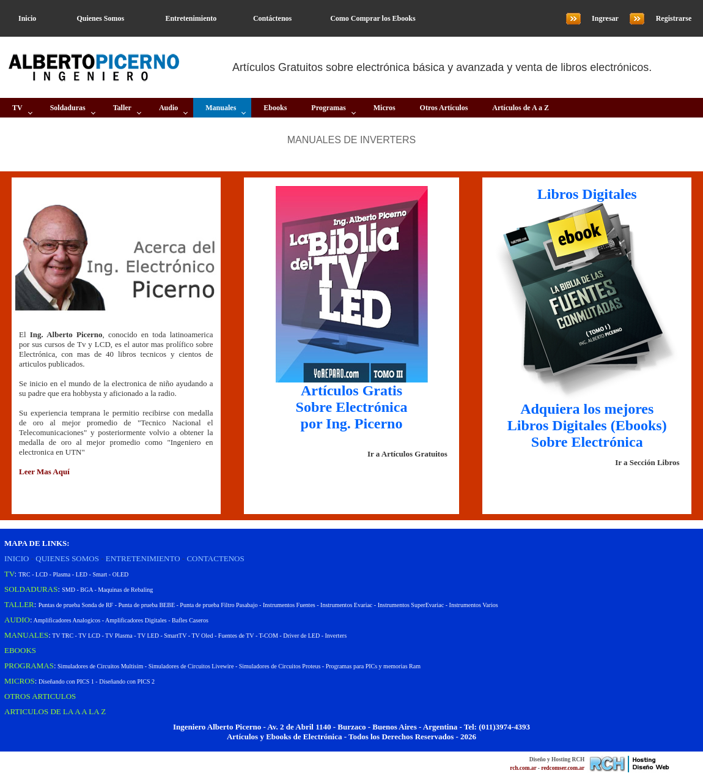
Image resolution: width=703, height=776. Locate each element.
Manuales (220, 107)
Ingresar (605, 18)
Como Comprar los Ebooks (372, 18)
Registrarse (674, 18)
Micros (385, 107)
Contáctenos (272, 18)
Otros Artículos (444, 107)
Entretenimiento (190, 18)
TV (17, 107)
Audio (168, 107)
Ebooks (275, 107)
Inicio (27, 18)
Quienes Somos (100, 18)
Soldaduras (68, 107)
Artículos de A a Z (520, 107)
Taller (122, 107)
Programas (328, 107)
